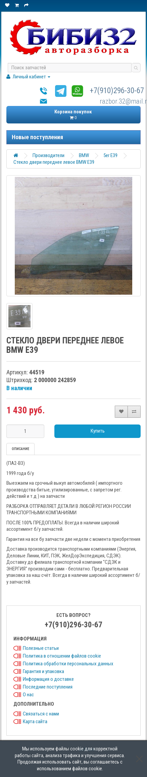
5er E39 (110, 155)
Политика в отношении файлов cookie (62, 656)
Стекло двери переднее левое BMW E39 (53, 162)
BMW (84, 155)
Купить (98, 431)
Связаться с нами (41, 714)
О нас (28, 695)
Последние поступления (47, 687)
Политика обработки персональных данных (68, 664)
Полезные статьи (41, 648)
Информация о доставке (48, 679)
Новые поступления (37, 137)
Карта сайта (35, 721)
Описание (20, 449)
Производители (48, 155)
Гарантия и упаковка (43, 671)
